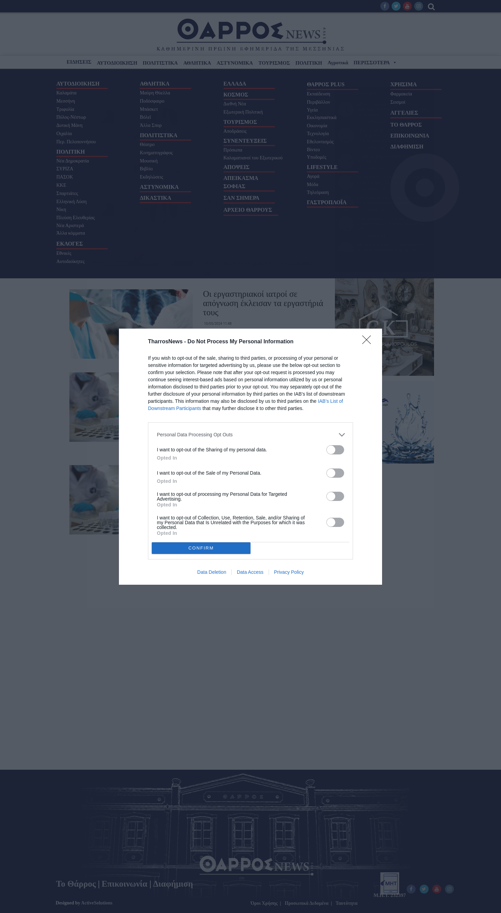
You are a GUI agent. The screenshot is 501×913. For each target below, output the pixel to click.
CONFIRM (201, 548)
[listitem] (250, 434)
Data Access (250, 572)
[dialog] (250, 457)
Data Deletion (211, 572)
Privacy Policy (289, 572)
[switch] (335, 449)
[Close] (368, 341)
